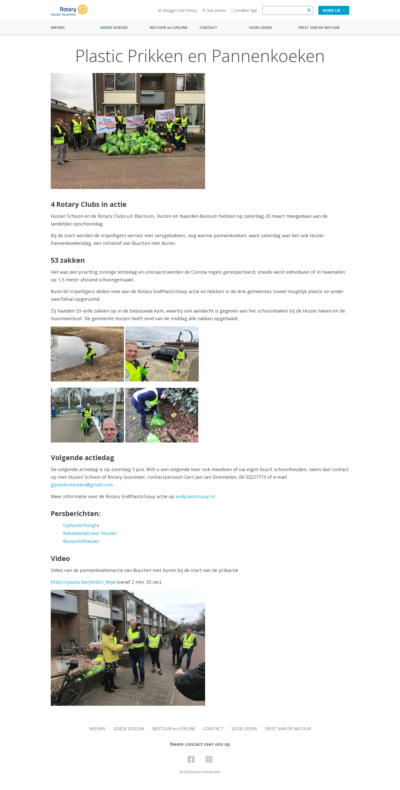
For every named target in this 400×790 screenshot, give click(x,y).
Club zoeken (214, 10)
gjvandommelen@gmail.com (82, 485)
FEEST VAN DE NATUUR (319, 27)
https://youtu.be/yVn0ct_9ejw (83, 582)
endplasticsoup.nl (195, 496)
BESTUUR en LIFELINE (169, 27)
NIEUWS (58, 27)
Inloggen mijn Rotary (177, 10)
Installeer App (244, 10)
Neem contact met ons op (200, 744)
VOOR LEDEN (260, 27)
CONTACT (208, 27)
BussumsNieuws (81, 541)
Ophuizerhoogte (81, 525)
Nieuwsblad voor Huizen (89, 533)
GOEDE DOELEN (114, 27)
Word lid (334, 10)
